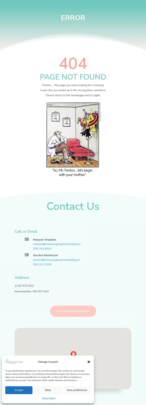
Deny (48, 390)
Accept (19, 390)
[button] (89, 362)
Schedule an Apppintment (73, 311)
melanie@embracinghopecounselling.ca (56, 244)
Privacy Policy (48, 398)
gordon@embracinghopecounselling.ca (56, 260)
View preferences (77, 390)
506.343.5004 (42, 249)
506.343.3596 (42, 264)
